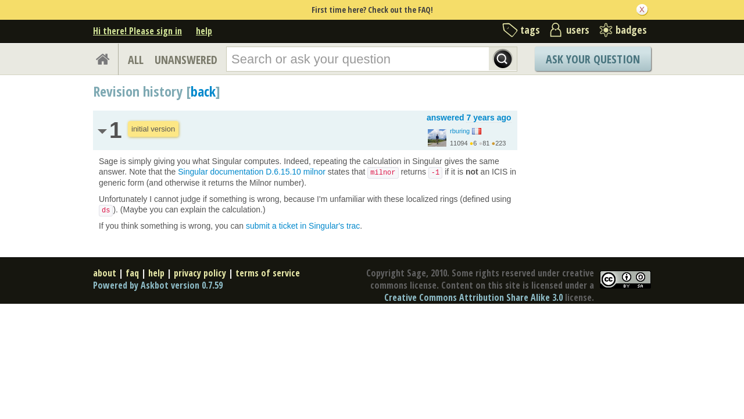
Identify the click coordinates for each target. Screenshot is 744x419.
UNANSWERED (186, 60)
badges (631, 30)
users (577, 30)
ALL (136, 60)
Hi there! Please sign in (137, 30)
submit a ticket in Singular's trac (303, 225)
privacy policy (200, 273)
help (204, 30)
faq (132, 273)
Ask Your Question (593, 59)
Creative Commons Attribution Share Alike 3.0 (473, 297)
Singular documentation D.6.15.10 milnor (252, 171)
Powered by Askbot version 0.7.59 (158, 285)
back (203, 91)
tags (530, 30)
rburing (460, 130)
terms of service (267, 273)
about (104, 273)
